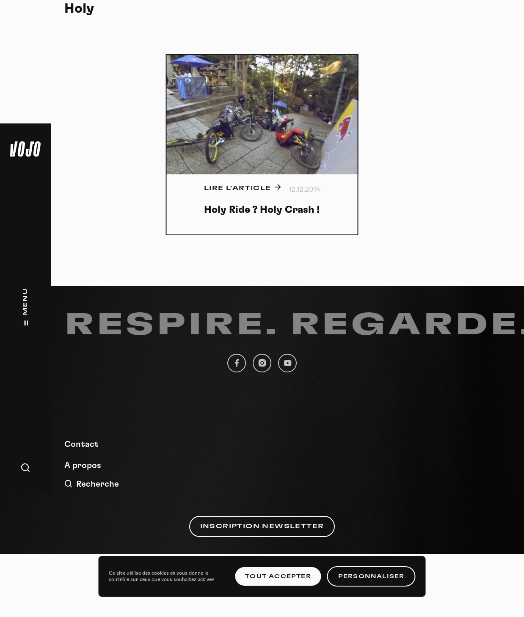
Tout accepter (278, 576)
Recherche (91, 483)
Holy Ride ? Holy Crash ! (262, 210)
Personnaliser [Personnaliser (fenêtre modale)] (371, 576)
